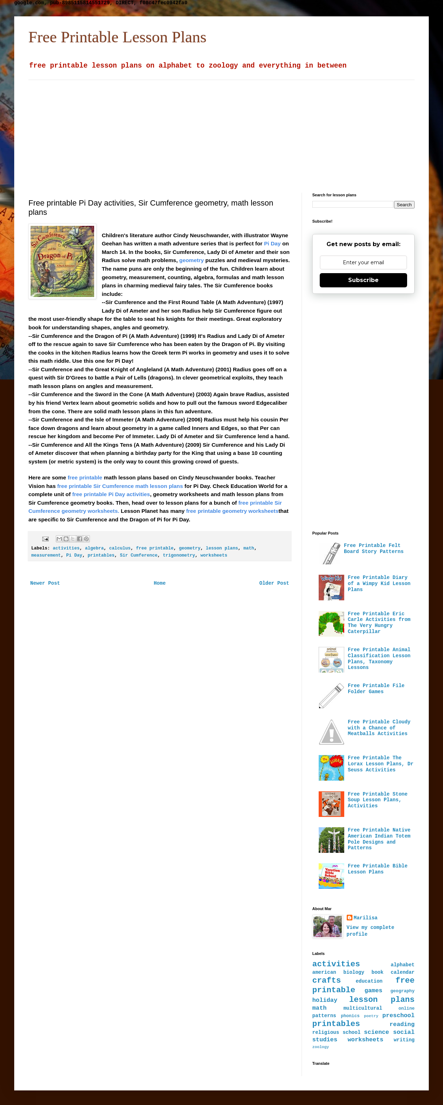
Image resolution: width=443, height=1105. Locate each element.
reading (402, 1024)
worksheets (213, 555)
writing (404, 1040)
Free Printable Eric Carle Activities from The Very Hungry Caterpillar (379, 622)
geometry (189, 548)
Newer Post (45, 583)
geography (402, 991)
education (369, 981)
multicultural (363, 1008)
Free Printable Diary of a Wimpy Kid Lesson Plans (379, 584)
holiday (324, 1000)
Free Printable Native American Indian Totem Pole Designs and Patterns (379, 839)
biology (354, 972)
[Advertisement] (150, 130)
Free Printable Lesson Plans (117, 37)
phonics (350, 1016)
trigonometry (179, 555)
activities (66, 548)
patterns (324, 1016)
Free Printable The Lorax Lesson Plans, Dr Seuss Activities (381, 764)
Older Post (274, 583)
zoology (320, 1047)
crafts (326, 980)
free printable (155, 548)
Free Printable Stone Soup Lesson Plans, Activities (377, 800)
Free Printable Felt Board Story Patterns (374, 548)
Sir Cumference (138, 555)
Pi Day (74, 555)
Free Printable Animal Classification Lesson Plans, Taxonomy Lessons (379, 658)
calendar (403, 972)
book (378, 972)
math (248, 548)
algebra (94, 548)
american (324, 972)
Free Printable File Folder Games (376, 689)
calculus (119, 548)
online (407, 1008)
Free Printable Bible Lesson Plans (377, 869)
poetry (371, 1016)
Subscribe (363, 280)
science (376, 1032)
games (373, 990)
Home (160, 583)
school (351, 1032)
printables (101, 555)
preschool (398, 1015)
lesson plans (222, 548)
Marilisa (366, 918)
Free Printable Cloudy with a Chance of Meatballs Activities (379, 728)
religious (325, 1032)
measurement (46, 555)
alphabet (403, 965)
